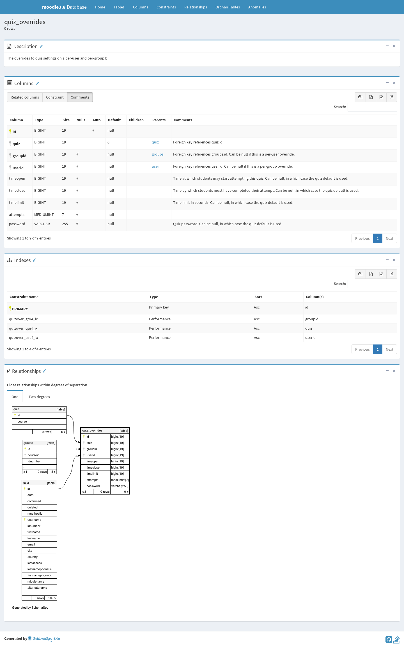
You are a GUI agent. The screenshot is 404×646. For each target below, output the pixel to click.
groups (158, 154)
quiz (155, 142)
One (15, 396)
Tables (121, 7)
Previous (362, 238)
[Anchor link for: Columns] (35, 82)
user (155, 166)
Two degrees (39, 396)
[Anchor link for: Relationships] (43, 370)
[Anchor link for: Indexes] (33, 259)
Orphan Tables (227, 7)
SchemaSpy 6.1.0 (44, 639)
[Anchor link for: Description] (40, 45)
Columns (140, 7)
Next (389, 238)
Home (100, 7)
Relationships (195, 7)
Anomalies (257, 7)
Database (64, 7)
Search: (365, 107)
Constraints (166, 7)
